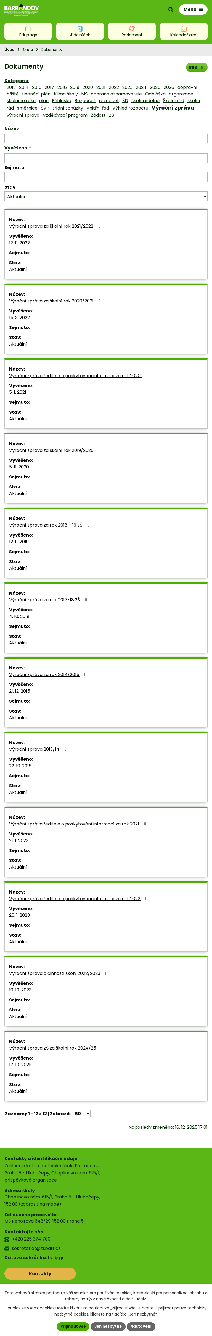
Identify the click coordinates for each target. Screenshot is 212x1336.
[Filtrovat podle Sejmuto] (106, 177)
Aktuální (18, 269)
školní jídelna (145, 100)
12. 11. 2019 (19, 541)
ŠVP (45, 108)
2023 (127, 87)
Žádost (98, 115)
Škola (27, 49)
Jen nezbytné (108, 1326)
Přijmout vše (72, 1326)
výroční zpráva (23, 115)
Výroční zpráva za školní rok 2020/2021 (55, 301)
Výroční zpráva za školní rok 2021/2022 (55, 226)
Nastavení (142, 1326)
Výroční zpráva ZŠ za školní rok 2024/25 (52, 1048)
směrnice (27, 108)
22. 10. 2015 (20, 766)
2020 (88, 87)
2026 (169, 87)
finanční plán (36, 94)
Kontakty (29, 1273)
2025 (155, 87)
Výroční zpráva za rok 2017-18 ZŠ (49, 600)
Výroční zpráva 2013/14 (38, 749)
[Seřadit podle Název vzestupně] (22, 128)
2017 (49, 87)
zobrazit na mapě (40, 1204)
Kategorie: (16, 80)
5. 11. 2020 (19, 467)
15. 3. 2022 (19, 317)
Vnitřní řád (97, 108)
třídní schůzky (67, 108)
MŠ (84, 94)
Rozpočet (85, 100)
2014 (24, 87)
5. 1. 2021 (17, 392)
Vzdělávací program (65, 115)
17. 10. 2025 (20, 1064)
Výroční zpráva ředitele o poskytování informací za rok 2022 (79, 898)
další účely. (136, 1299)
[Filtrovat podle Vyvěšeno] (106, 158)
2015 (36, 87)
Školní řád (173, 100)
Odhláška (155, 94)
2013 (11, 87)
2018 (62, 87)
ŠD (125, 100)
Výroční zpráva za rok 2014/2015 (48, 674)
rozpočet (109, 100)
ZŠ (111, 115)
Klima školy (66, 94)
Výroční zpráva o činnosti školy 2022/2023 (59, 973)
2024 (141, 87)
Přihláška (61, 100)
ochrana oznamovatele (116, 94)
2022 (114, 87)
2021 (100, 87)
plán (44, 100)
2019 (74, 87)
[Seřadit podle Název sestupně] (22, 130)
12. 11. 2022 (19, 243)
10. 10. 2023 (20, 990)
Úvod (9, 49)
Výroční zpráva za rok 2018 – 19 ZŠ (50, 525)
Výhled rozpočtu (130, 108)
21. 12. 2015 (19, 691)
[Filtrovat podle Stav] (106, 196)
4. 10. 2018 (19, 616)
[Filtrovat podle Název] (106, 139)
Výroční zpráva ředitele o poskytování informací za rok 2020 (79, 375)
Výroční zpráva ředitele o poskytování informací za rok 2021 (78, 824)
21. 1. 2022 (18, 840)
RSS (196, 67)
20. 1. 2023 (19, 915)
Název (11, 128)
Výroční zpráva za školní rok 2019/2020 (55, 450)
